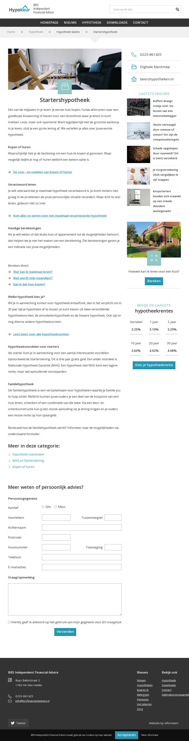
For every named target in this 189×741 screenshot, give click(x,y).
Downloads (117, 22)
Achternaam (17, 527)
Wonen (141, 680)
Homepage (49, 22)
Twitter (18, 723)
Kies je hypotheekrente (154, 365)
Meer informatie (150, 735)
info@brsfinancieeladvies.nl (32, 701)
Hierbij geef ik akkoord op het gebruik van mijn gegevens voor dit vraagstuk (66, 622)
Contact (140, 22)
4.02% (154, 350)
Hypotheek (91, 22)
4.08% (172, 350)
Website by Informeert (163, 723)
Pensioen (143, 699)
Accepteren (126, 735)
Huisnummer (18, 547)
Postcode (14, 537)
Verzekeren (144, 704)
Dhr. (44, 507)
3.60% (136, 350)
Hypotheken (145, 685)
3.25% (136, 329)
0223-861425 (24, 696)
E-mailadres (17, 567)
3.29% (172, 329)
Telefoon (14, 557)
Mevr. (56, 507)
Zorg (140, 709)
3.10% (154, 329)
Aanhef (13, 507)
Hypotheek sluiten (68, 32)
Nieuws (70, 22)
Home (11, 32)
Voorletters (16, 517)
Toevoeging (94, 547)
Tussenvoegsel (92, 517)
